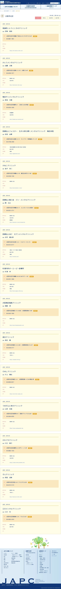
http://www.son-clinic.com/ (16, 496)
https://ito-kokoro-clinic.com (16, 50)
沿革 (4, 561)
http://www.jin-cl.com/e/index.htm (17, 222)
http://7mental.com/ (14, 256)
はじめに (5, 553)
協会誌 (27, 561)
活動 (4, 558)
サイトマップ (32, 3)
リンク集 (27, 3)
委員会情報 (42, 569)
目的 (4, 556)
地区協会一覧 (28, 559)
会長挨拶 (5, 554)
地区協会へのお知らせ (44, 570)
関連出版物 (13, 562)
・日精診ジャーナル (29, 562)
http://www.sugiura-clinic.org (16, 291)
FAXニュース (42, 561)
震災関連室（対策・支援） (44, 567)
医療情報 (40, 556)
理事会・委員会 (42, 558)
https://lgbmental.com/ (15, 153)
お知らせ (40, 554)
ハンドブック (28, 556)
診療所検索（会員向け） (43, 572)
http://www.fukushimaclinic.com (17, 325)
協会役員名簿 (6, 562)
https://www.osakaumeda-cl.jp (16, 428)
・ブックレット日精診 (29, 564)
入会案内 (12, 559)
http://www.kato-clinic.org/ (16, 85)
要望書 (41, 566)
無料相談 (27, 554)
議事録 (41, 562)
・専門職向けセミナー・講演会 (16, 556)
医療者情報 (13, 558)
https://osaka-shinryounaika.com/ (17, 462)
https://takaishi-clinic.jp (15, 359)
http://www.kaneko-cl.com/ (16, 188)
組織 (4, 559)
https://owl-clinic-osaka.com (16, 394)
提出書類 (41, 564)
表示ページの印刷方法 (46, 3)
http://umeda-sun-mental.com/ (16, 119)
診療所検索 (28, 558)
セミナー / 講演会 (14, 553)
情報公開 (5, 564)
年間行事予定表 (42, 559)
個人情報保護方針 (55, 552)
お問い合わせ (38, 3)
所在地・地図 (6, 566)
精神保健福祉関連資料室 (15, 561)
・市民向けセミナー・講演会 (16, 554)
